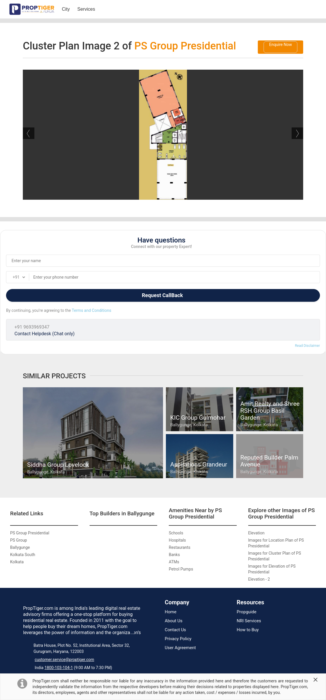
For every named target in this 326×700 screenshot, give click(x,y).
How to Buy (248, 630)
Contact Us (175, 630)
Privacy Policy (178, 639)
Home (170, 612)
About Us (173, 621)
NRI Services (249, 621)
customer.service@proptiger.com (64, 659)
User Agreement (180, 648)
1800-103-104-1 (59, 667)
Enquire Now (280, 44)
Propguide (246, 612)
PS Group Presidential (185, 46)
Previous (28, 133)
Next (297, 133)
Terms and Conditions (91, 310)
